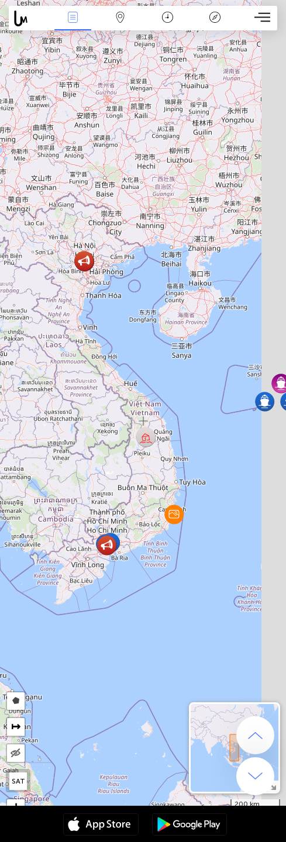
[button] (174, 514)
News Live (72, 18)
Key (215, 18)
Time (167, 18)
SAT (18, 781)
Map (120, 18)
